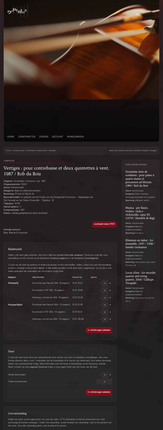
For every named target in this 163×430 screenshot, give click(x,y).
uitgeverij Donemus (38, 367)
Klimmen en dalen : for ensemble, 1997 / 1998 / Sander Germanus (139, 243)
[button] (104, 224)
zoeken (43, 137)
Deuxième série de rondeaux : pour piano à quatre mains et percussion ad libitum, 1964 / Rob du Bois (139, 178)
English (145, 151)
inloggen (153, 151)
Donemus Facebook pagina (53, 258)
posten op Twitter (134, 151)
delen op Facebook (117, 151)
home (10, 137)
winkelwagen (75, 137)
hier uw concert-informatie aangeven (66, 255)
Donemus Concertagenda (86, 258)
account (57, 137)
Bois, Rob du (10, 233)
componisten (26, 137)
